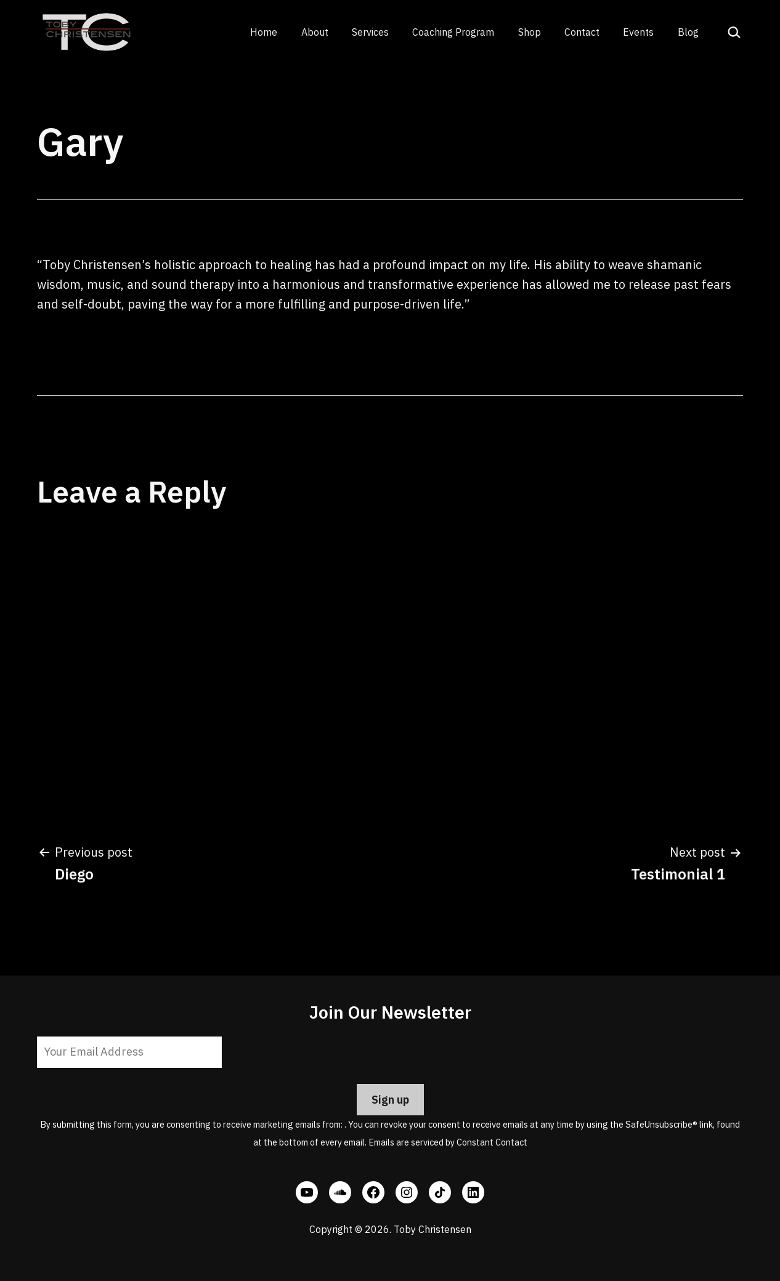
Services (370, 32)
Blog (688, 32)
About (314, 32)
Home (263, 32)
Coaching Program (453, 32)
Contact (581, 32)
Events (638, 32)
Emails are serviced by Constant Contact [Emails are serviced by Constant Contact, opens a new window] (447, 1142)
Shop (529, 32)
